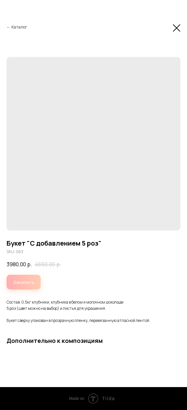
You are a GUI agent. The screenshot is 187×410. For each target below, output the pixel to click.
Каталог (19, 27)
